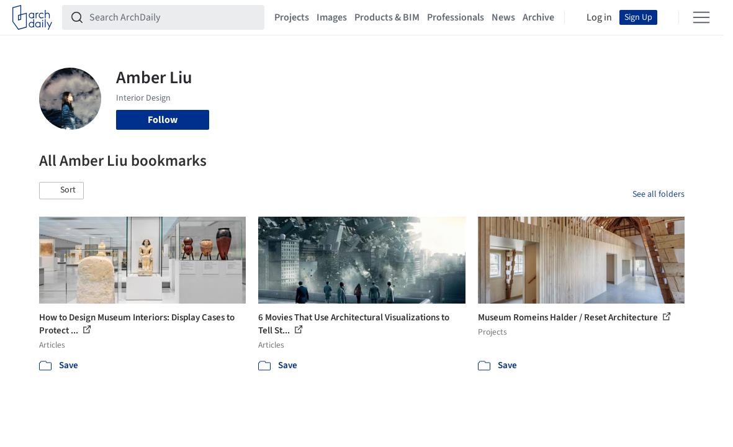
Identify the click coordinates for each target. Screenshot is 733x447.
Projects (291, 17)
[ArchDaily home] (32, 17)
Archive (538, 17)
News (503, 17)
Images (332, 17)
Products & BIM (387, 17)
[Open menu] (701, 17)
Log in (599, 17)
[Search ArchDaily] (173, 17)
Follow (163, 120)
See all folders (658, 194)
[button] (61, 190)
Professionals (455, 17)
